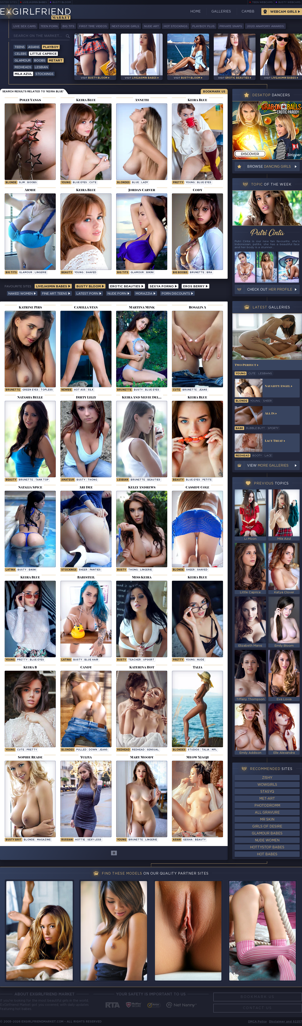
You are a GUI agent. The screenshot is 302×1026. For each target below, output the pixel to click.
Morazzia (146, 293)
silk (90, 390)
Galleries (221, 11)
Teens (20, 47)
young (65, 183)
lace (268, 456)
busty (138, 390)
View (268, 465)
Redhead (123, 750)
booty (257, 456)
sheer (83, 570)
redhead (138, 750)
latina (10, 570)
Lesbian (41, 67)
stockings (68, 570)
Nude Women (267, 840)
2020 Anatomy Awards (265, 26)
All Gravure (267, 812)
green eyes (30, 390)
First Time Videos (93, 26)
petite (207, 480)
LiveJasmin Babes (35, 2)
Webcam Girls (283, 11)
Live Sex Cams (24, 26)
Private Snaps (231, 26)
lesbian (122, 480)
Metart (55, 60)
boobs (32, 183)
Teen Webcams (262, 2)
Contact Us (257, 1008)
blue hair (91, 660)
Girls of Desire (267, 826)
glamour (25, 273)
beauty (66, 273)
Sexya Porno (163, 286)
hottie (80, 840)
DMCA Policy (257, 1021)
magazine (44, 840)
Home (195, 11)
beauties (153, 480)
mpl (214, 750)
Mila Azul (23, 74)
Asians (33, 47)
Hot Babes (267, 854)
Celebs (20, 54)
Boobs (39, 60)
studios (193, 750)
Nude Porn (119, 293)
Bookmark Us (214, 91)
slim (22, 183)
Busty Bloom (62, 2)
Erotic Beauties (127, 286)
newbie (66, 390)
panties (95, 570)
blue (135, 183)
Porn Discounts (177, 293)
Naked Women (22, 293)
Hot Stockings (175, 26)
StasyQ (267, 791)
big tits (11, 273)
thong (92, 480)
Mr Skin (267, 819)
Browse (269, 166)
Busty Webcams (289, 2)
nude (200, 660)
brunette (197, 273)
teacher (134, 660)
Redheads (23, 67)
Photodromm (267, 805)
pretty (178, 183)
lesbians (265, 373)
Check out (269, 289)
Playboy (51, 47)
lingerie (40, 273)
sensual (153, 750)
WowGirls (267, 784)
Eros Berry (195, 286)
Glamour (23, 60)
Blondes (123, 183)
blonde (11, 183)
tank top (42, 480)
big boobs (180, 273)
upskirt (148, 660)
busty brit (13, 840)
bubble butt (255, 428)
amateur (67, 480)
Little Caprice (43, 54)
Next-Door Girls (125, 26)
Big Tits (68, 26)
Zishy (267, 777)
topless (47, 390)
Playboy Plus (203, 26)
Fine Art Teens (56, 293)
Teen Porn (49, 26)
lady (144, 183)
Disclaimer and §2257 (285, 1021)
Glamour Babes (267, 833)
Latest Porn (89, 293)
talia (205, 750)
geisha (188, 840)
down (93, 750)
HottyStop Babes (267, 847)
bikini (150, 273)
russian (67, 840)
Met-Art (267, 798)
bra (209, 273)
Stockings (44, 74)
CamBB (248, 11)
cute (92, 183)
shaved (91, 273)
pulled (81, 750)
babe (239, 428)
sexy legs (94, 840)
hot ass (79, 390)
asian (177, 840)
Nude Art (151, 26)
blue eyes (80, 183)
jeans (203, 390)
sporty (273, 428)
